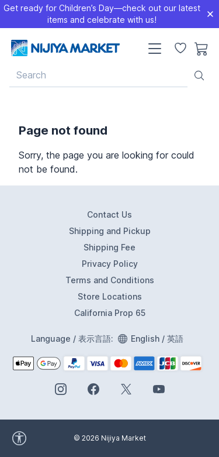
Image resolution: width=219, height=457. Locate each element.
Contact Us (109, 214)
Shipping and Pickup (110, 231)
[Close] (210, 14)
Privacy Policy (110, 264)
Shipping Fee (109, 247)
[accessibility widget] (70, 438)
